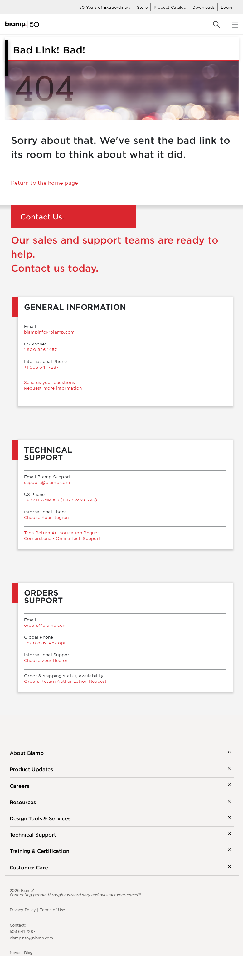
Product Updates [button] (31, 769)
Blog (28, 952)
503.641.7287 (23, 931)
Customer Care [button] (29, 867)
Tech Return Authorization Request (63, 532)
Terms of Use (53, 909)
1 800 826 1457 (40, 349)
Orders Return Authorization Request (65, 681)
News (15, 952)
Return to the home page (44, 182)
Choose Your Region (46, 517)
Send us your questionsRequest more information (53, 385)
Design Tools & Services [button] (40, 818)
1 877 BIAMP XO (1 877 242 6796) (60, 499)
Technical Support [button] (33, 834)
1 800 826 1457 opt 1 (46, 642)
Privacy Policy (23, 909)
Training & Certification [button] (39, 851)
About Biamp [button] (27, 753)
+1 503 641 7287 (41, 367)
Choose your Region (46, 660)
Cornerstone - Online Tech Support (62, 538)
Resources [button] (23, 802)
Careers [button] (19, 785)
